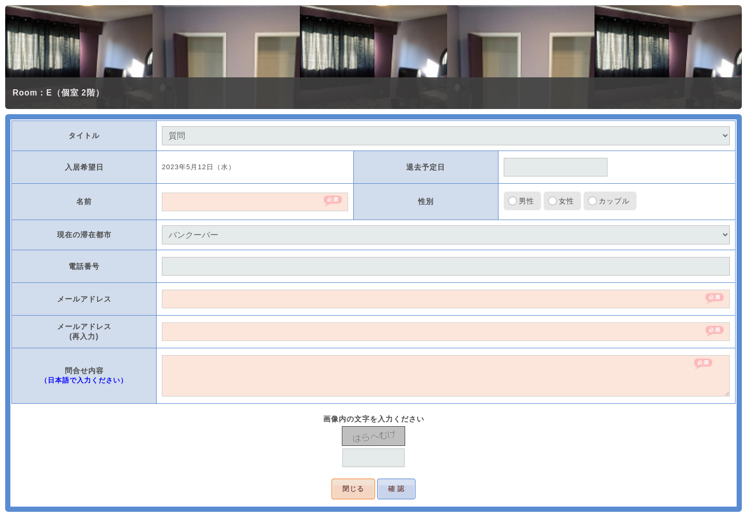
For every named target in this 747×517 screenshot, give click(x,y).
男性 (526, 201)
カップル (614, 201)
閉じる (353, 489)
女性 (566, 201)
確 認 (396, 489)
